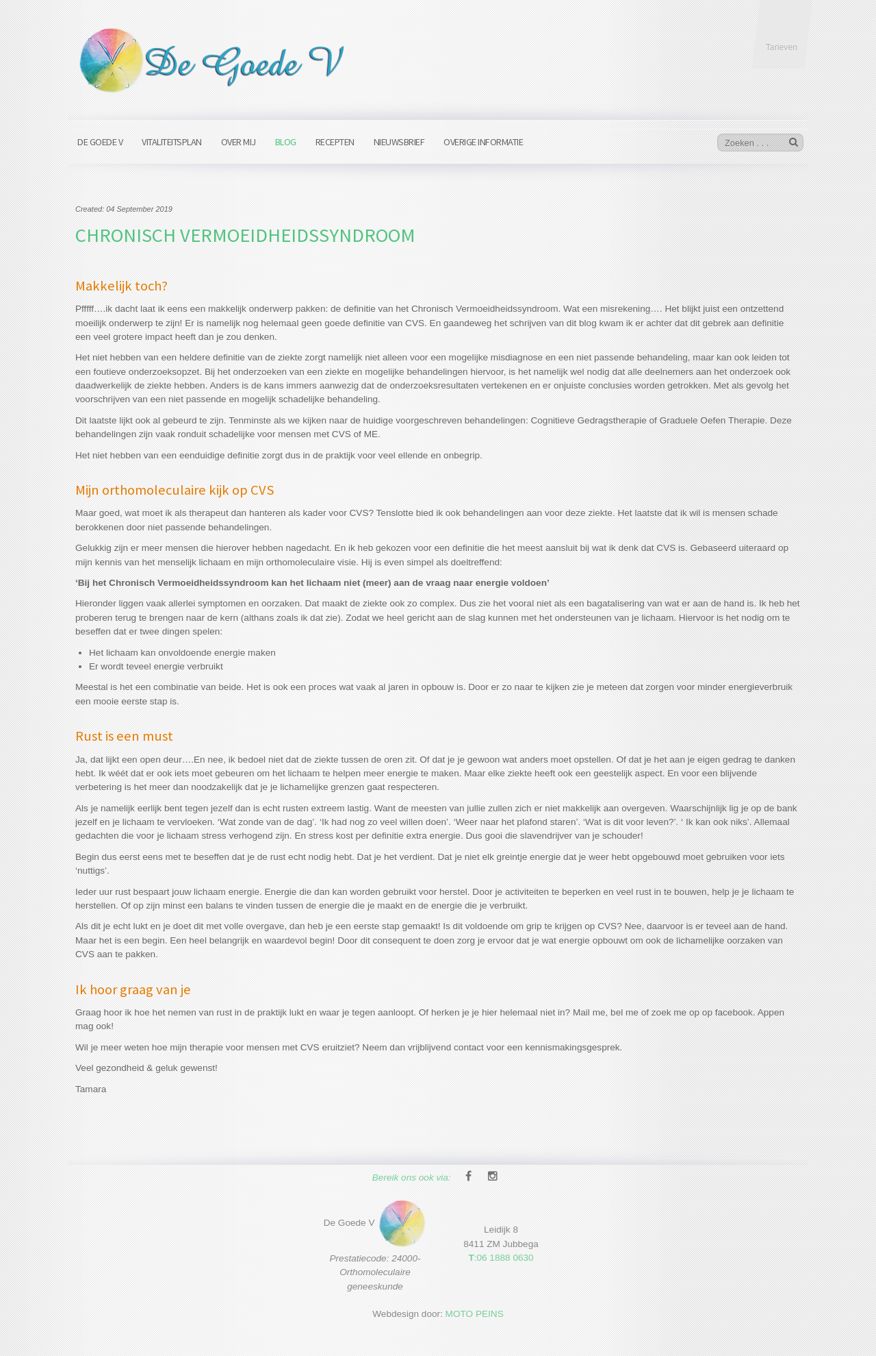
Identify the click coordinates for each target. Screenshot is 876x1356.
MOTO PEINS (475, 1306)
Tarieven (781, 47)
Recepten (335, 142)
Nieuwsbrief (399, 142)
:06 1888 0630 (500, 1250)
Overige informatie (483, 142)
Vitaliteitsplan (172, 142)
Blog (285, 142)
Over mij (238, 142)
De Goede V (100, 142)
